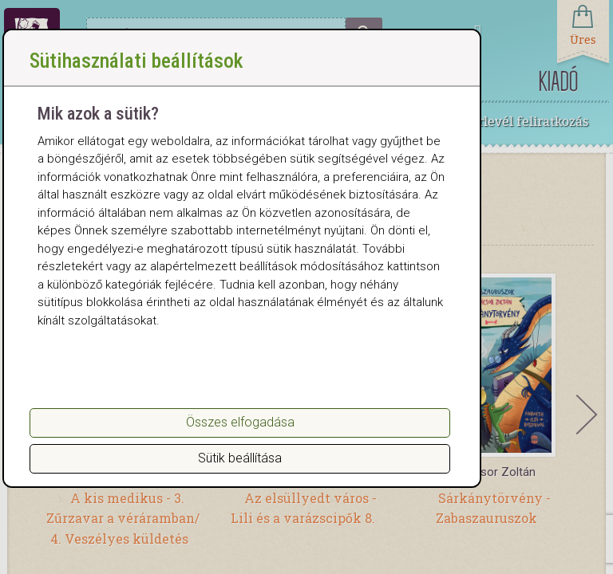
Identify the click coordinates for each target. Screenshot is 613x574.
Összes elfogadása (240, 422)
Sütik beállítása (240, 458)
